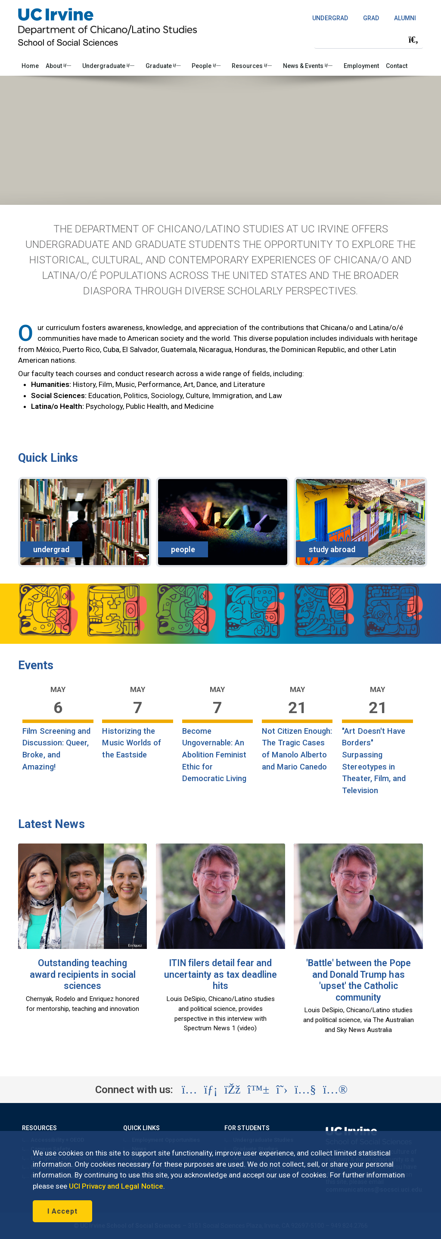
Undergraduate (108, 65)
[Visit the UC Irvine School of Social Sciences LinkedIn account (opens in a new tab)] (210, 1090)
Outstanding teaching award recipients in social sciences (83, 974)
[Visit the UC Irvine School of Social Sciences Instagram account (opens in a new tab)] (189, 1090)
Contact (396, 65)
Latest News (51, 824)
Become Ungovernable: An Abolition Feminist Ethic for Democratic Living (214, 754)
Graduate (163, 65)
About (58, 65)
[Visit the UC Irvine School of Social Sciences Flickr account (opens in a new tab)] (335, 1090)
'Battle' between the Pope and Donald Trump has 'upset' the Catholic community (358, 980)
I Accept (62, 1211)
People (206, 65)
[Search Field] (368, 39)
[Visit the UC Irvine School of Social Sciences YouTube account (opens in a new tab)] (305, 1090)
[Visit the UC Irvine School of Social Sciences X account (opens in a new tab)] (282, 1090)
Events (35, 665)
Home (30, 65)
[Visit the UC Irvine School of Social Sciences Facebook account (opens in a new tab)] (232, 1090)
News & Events (307, 65)
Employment (361, 65)
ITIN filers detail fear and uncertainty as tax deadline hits (220, 974)
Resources (252, 65)
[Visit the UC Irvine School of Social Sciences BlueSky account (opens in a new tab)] (259, 1090)
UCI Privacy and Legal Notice (116, 1186)
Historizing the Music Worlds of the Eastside (131, 742)
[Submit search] (413, 39)
